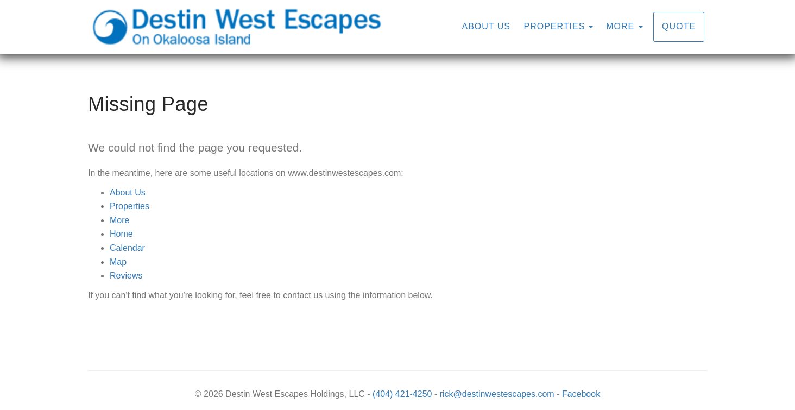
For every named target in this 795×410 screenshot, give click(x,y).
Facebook (581, 394)
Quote (679, 26)
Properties (554, 26)
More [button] (624, 26)
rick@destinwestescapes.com (497, 394)
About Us (486, 26)
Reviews (126, 275)
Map (118, 262)
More (119, 220)
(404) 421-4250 (402, 394)
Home (121, 233)
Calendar (127, 248)
